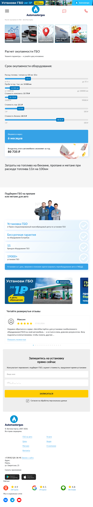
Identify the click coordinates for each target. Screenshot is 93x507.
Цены (25, 441)
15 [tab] (60, 345)
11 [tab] (52, 345)
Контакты (26, 450)
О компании (51, 446)
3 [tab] (37, 345)
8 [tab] (46, 345)
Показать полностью (16, 339)
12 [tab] (54, 345)
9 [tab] (48, 345)
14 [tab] (58, 345)
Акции (48, 441)
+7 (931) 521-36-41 (13, 457)
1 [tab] (33, 345)
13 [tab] (56, 345)
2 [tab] (35, 345)
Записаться (46, 393)
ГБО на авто (27, 437)
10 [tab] (50, 345)
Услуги (49, 437)
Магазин (26, 446)
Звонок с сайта (28, 458)
